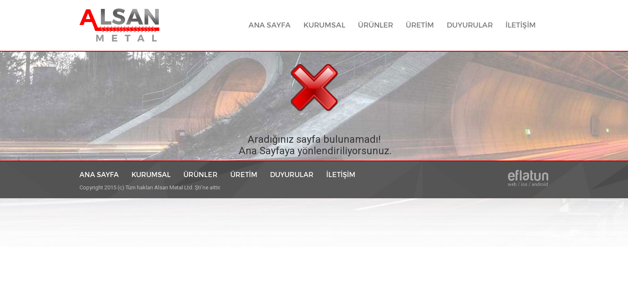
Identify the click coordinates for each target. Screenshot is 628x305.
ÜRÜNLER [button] (375, 25)
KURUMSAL (324, 25)
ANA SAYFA (272, 25)
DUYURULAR (470, 25)
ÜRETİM (420, 25)
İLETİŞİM (520, 25)
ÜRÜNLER (200, 174)
